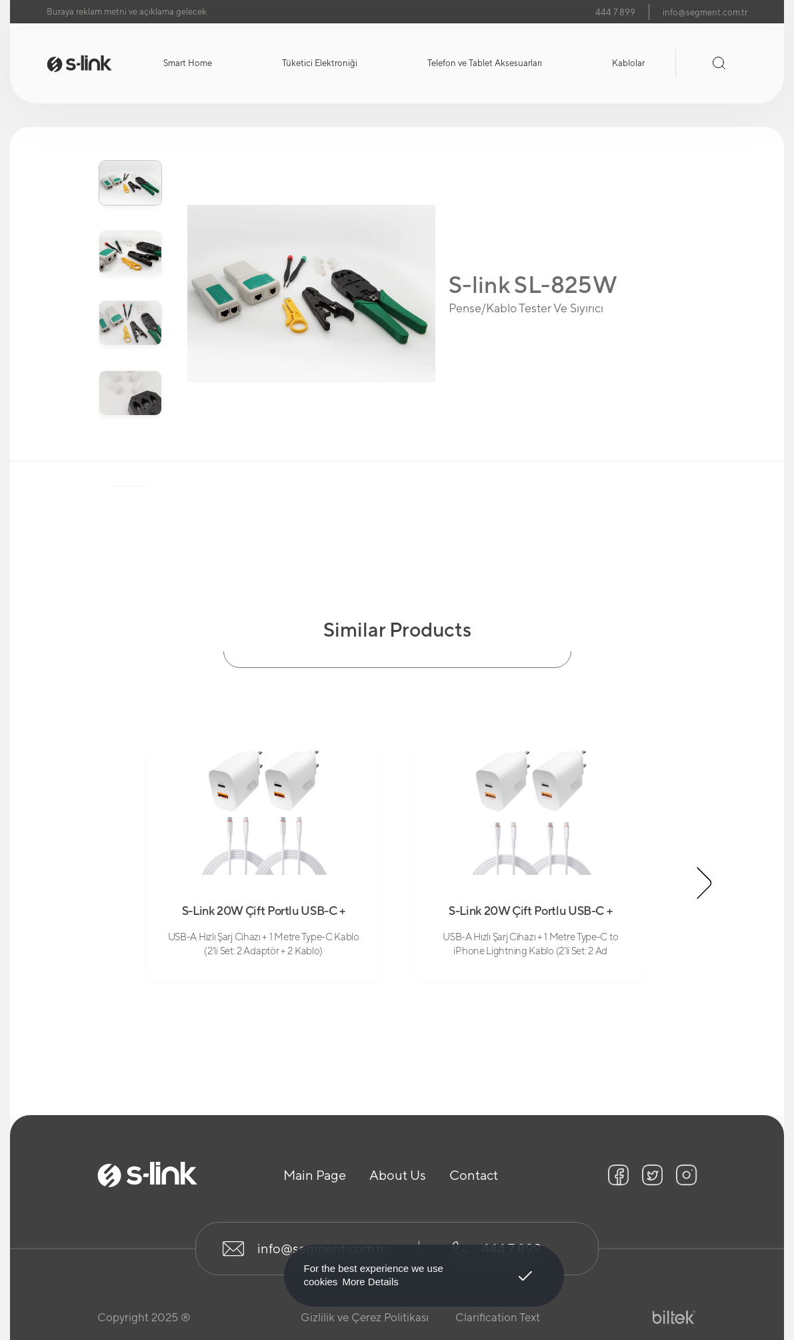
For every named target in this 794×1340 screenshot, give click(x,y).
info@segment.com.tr (705, 12)
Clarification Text (497, 1317)
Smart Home (187, 63)
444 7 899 (615, 12)
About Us (397, 1175)
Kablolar (628, 63)
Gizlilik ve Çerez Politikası (365, 1317)
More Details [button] (371, 1281)
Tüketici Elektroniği (319, 63)
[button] (705, 883)
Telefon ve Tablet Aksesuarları (484, 63)
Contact (473, 1175)
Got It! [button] (525, 1266)
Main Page (314, 1175)
